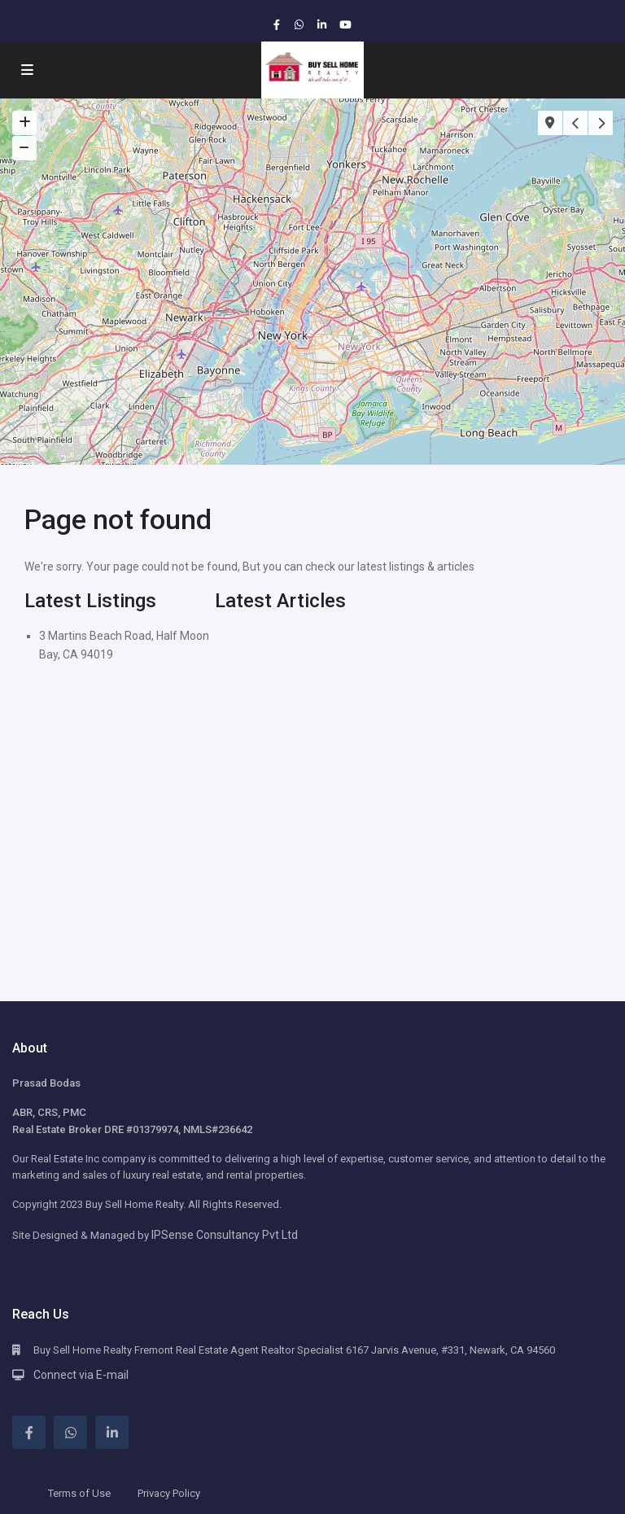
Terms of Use (79, 1493)
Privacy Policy (169, 1493)
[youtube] (346, 24)
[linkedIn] (323, 24)
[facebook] (278, 24)
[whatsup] (301, 24)
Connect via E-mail (81, 1374)
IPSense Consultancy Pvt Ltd (224, 1234)
